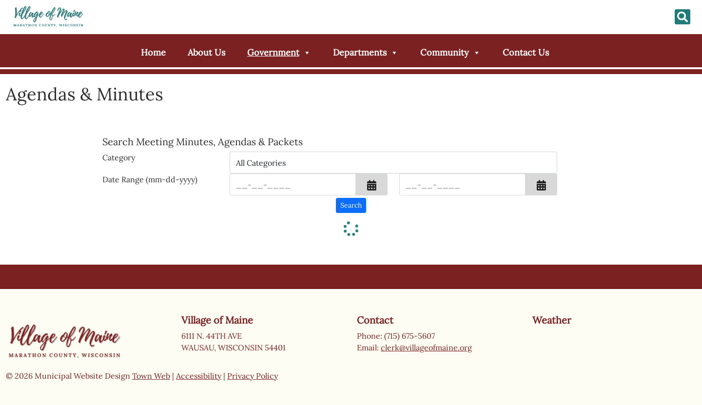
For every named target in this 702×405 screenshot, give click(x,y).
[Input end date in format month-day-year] (462, 184)
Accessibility (198, 376)
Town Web (151, 376)
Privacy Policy (252, 376)
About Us (206, 52)
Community (450, 52)
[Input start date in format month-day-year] (293, 184)
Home (153, 52)
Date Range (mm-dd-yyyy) (149, 179)
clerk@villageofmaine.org (426, 347)
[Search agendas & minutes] (351, 205)
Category (118, 157)
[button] (372, 184)
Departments (365, 52)
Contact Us (526, 52)
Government (279, 52)
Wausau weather (580, 365)
